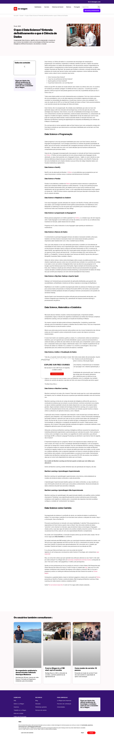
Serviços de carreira (40, 710)
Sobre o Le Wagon (19, 704)
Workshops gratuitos (41, 707)
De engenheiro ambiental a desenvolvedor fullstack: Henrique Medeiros (26, 672)
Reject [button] (82, 732)
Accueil (16, 15)
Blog (36, 700)
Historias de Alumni (57, 7)
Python (49, 155)
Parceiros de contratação (64, 704)
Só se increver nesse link (56, 585)
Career (22, 15)
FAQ (15, 700)
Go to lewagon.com (94, 2)
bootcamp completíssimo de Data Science (80, 560)
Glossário (38, 704)
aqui (86, 567)
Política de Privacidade (20, 716)
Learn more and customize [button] (27, 732)
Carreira (46, 7)
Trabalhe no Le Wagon (20, 710)
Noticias (68, 7)
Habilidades (37, 7)
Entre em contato (18, 713)
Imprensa (16, 707)
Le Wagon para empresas (64, 700)
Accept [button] (91, 732)
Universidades (61, 707)
